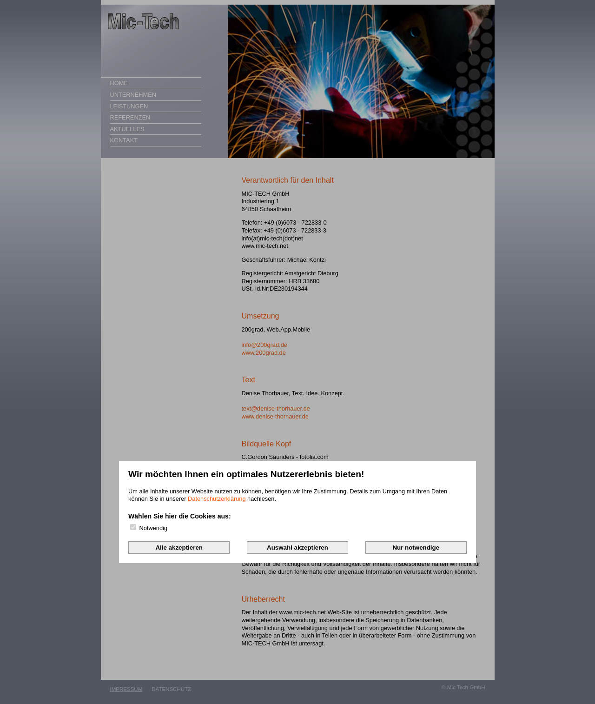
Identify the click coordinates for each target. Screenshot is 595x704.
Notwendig (148, 527)
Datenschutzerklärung (216, 498)
